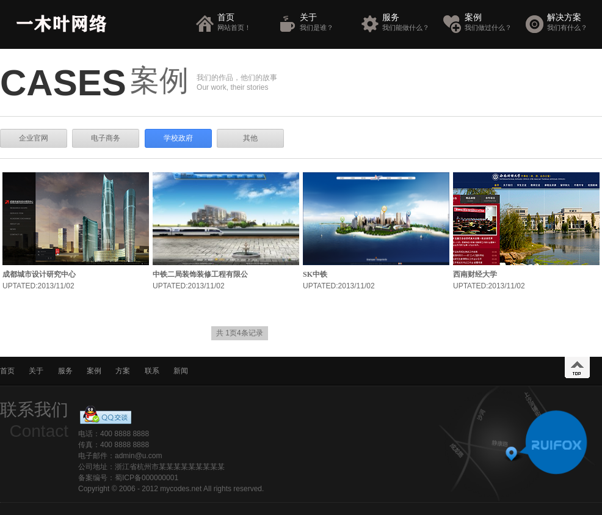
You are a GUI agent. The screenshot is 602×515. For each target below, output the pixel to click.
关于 (326, 22)
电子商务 (105, 138)
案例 (491, 22)
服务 (408, 22)
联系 (152, 371)
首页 (243, 22)
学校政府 (178, 138)
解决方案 (573, 22)
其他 (250, 138)
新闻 (180, 371)
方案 (122, 371)
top (577, 367)
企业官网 (33, 138)
